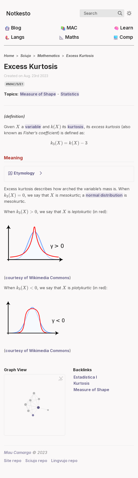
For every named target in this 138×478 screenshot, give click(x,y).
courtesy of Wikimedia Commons (37, 275)
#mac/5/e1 (14, 84)
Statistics (70, 94)
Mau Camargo (17, 450)
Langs (17, 37)
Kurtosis (82, 381)
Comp (126, 37)
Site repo (12, 459)
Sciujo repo (36, 459)
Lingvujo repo (64, 459)
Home (9, 56)
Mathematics (48, 56)
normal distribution (104, 193)
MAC (72, 28)
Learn (126, 28)
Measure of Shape (38, 94)
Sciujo (25, 56)
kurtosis (75, 126)
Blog (16, 28)
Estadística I (85, 375)
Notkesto (18, 13)
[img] (120, 13)
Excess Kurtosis (80, 56)
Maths (72, 37)
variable (33, 126)
